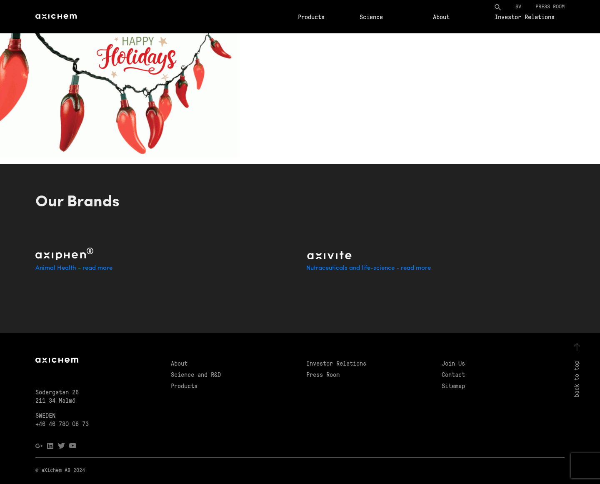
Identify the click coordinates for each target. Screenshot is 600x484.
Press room (550, 6)
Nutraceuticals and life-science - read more (368, 268)
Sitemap (453, 385)
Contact (453, 374)
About (441, 17)
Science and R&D (196, 374)
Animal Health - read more (73, 268)
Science (371, 17)
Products (311, 17)
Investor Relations (525, 17)
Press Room (323, 374)
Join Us (453, 363)
